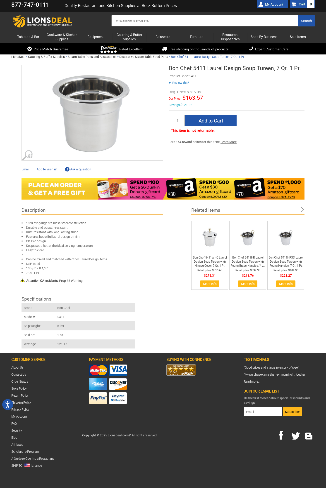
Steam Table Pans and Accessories (92, 56)
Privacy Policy (20, 409)
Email (25, 169)
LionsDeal (18, 56)
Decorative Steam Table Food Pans (143, 56)
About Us (17, 367)
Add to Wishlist (47, 169)
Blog (14, 437)
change (37, 465)
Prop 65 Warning (54, 280)
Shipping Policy (21, 402)
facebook (284, 435)
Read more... (252, 381)
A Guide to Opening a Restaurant (32, 458)
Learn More (229, 142)
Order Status (19, 381)
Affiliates (17, 444)
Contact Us (18, 374)
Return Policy (20, 395)
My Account (19, 416)
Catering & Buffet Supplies (46, 56)
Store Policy (18, 388)
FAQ (14, 423)
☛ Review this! (179, 82)
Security (16, 430)
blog (309, 435)
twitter (296, 435)
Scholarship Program (25, 451)
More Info (210, 284)
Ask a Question (78, 169)
